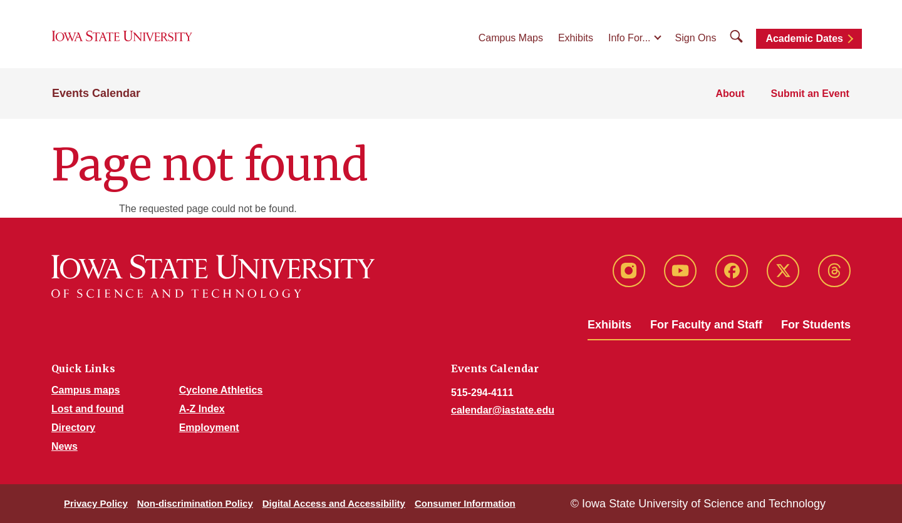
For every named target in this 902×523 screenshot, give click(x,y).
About (731, 94)
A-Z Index (202, 409)
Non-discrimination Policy (195, 503)
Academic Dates (804, 39)
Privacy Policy (96, 503)
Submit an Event (811, 94)
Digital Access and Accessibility (333, 503)
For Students (816, 324)
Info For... (629, 38)
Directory (73, 427)
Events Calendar (96, 95)
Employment (209, 427)
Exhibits (575, 38)
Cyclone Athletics (221, 390)
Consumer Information (465, 503)
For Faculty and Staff (706, 324)
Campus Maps (511, 38)
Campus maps (85, 390)
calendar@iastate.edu (502, 410)
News (64, 446)
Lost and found (87, 409)
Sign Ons (696, 38)
